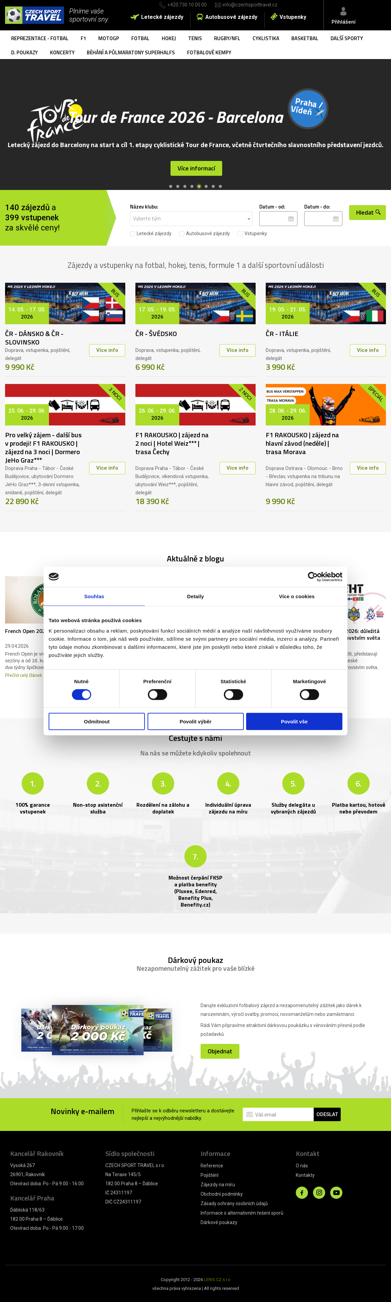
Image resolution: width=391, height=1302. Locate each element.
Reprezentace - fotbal (40, 38)
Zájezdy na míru (218, 1183)
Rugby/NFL (227, 38)
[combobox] (191, 217)
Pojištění (209, 1174)
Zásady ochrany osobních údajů (234, 1202)
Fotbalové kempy (209, 52)
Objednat (220, 1048)
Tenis (195, 38)
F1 (83, 38)
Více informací (196, 174)
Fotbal (140, 38)
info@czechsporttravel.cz (250, 4)
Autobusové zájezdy (231, 17)
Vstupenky (293, 17)
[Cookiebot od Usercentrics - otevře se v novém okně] (312, 577)
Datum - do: (317, 206)
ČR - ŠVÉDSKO (156, 332)
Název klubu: (144, 206)
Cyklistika (266, 38)
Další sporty (347, 38)
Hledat (368, 217)
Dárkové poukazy (219, 1221)
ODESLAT (327, 1113)
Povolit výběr (195, 721)
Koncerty (62, 52)
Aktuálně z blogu (195, 557)
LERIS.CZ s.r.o (217, 1278)
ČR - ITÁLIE (282, 332)
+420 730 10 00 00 (187, 4)
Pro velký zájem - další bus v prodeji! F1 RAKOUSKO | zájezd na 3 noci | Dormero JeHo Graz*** (43, 446)
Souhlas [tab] (94, 596)
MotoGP (108, 38)
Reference (212, 1164)
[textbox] (191, 217)
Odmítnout (97, 721)
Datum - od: (272, 206)
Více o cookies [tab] (297, 596)
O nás (302, 1164)
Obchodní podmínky (222, 1193)
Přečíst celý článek (23, 673)
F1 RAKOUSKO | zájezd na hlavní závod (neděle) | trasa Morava (302, 442)
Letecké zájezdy (162, 17)
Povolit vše (294, 721)
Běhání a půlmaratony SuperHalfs (131, 52)
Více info (107, 349)
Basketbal (304, 38)
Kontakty (305, 1174)
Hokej (169, 38)
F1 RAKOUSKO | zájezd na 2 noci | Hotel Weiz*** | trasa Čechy (172, 442)
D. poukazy (24, 52)
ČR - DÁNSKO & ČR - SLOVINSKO (34, 336)
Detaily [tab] (195, 596)
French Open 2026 (26, 630)
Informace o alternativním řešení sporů (242, 1212)
